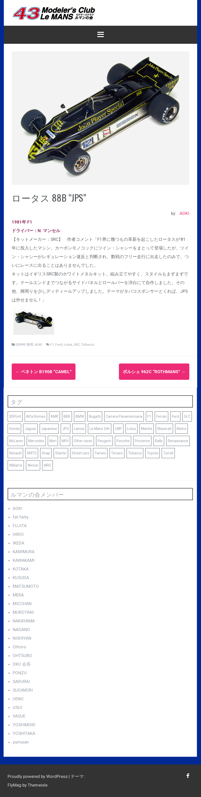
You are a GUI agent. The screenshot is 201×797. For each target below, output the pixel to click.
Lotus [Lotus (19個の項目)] (131, 429)
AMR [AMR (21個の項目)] (54, 416)
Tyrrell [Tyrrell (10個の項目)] (168, 453)
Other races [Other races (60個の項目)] (83, 441)
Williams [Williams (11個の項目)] (15, 465)
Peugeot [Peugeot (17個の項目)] (104, 441)
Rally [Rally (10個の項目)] (159, 441)
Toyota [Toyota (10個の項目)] (152, 453)
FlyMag (14, 785)
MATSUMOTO (26, 586)
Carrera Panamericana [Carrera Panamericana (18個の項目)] (124, 416)
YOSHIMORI (24, 724)
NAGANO (21, 629)
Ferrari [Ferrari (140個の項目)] (161, 416)
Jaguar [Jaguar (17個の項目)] (30, 429)
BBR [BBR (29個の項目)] (67, 416)
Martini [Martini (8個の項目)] (146, 429)
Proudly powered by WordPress (38, 776)
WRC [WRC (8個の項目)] (47, 465)
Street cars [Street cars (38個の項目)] (80, 453)
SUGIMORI (23, 690)
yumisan (21, 742)
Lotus (68, 344)
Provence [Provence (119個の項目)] (142, 441)
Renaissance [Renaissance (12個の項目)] (178, 441)
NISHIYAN (22, 638)
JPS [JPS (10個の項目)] (65, 429)
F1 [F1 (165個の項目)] (149, 416)
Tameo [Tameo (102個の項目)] (100, 453)
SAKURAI (21, 681)
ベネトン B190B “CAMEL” (44, 371)
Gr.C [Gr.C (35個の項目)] (187, 416)
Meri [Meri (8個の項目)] (52, 441)
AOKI (184, 213)
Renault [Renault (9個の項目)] (15, 453)
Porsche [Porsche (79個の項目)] (123, 441)
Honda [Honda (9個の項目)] (14, 429)
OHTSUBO (22, 655)
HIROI (18, 534)
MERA (18, 594)
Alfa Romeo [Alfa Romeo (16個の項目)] (35, 416)
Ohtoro (19, 646)
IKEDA (18, 543)
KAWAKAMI (24, 560)
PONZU (20, 672)
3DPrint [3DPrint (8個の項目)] (15, 416)
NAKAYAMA (24, 620)
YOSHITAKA (24, 733)
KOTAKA (21, 568)
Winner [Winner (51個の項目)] (33, 465)
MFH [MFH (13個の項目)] (65, 441)
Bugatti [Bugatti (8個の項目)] (95, 416)
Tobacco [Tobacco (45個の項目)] (135, 453)
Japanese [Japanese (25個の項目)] (49, 429)
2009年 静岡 (24, 344)
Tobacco (87, 344)
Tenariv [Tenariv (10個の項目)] (117, 453)
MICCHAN (22, 603)
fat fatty (20, 517)
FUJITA (20, 525)
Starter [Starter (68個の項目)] (61, 453)
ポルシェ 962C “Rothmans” (154, 371)
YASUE (19, 716)
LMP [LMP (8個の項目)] (118, 429)
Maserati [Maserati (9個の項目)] (164, 429)
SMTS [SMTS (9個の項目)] (32, 453)
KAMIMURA (24, 551)
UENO (18, 698)
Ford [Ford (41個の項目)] (175, 416)
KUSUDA (21, 577)
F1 (52, 344)
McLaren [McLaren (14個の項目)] (16, 441)
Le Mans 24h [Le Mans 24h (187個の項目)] (99, 429)
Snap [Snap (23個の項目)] (46, 453)
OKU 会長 (22, 664)
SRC (77, 344)
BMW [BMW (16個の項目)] (79, 416)
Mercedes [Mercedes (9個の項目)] (36, 441)
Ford (58, 344)
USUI (17, 707)
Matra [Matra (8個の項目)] (181, 429)
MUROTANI (23, 612)
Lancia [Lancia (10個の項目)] (79, 429)
